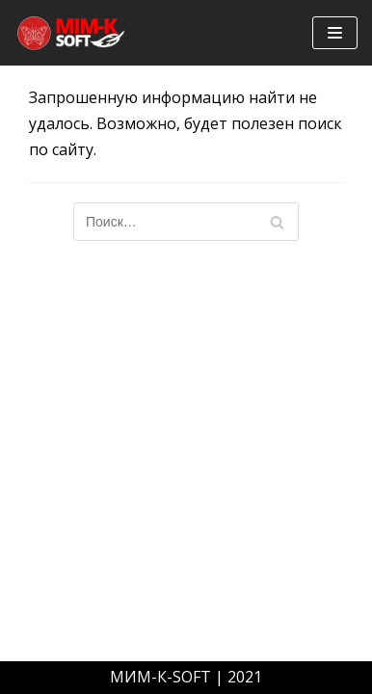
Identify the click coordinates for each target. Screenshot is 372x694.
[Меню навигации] (335, 32)
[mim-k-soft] (72, 32)
